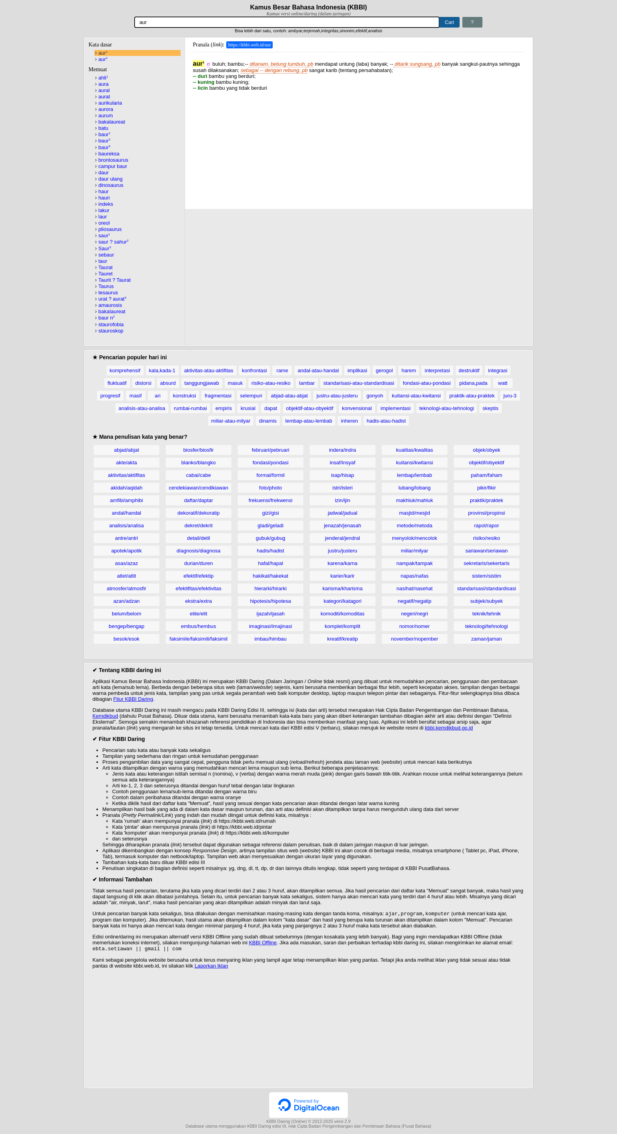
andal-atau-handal (318, 370)
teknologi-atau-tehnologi (446, 408)
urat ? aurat (112, 299)
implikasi (357, 370)
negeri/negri (414, 614)
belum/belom (126, 614)
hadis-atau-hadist (386, 421)
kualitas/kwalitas (414, 450)
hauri (104, 198)
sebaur (106, 255)
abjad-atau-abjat (289, 396)
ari (157, 396)
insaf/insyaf (342, 462)
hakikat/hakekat (270, 576)
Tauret (105, 274)
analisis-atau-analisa (141, 408)
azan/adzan (126, 601)
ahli (103, 78)
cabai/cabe (198, 475)
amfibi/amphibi (126, 500)
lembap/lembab (414, 475)
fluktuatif (116, 383)
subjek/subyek (486, 601)
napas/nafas (415, 576)
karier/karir (343, 576)
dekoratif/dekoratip (198, 513)
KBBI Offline (263, 943)
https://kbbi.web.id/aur (249, 45)
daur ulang (110, 179)
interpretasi (437, 370)
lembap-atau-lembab (308, 421)
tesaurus (108, 293)
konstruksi (184, 396)
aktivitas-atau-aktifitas (208, 370)
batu (103, 128)
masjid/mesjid (414, 513)
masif (135, 396)
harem (408, 370)
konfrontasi (254, 370)
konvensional (357, 408)
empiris (224, 408)
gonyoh (374, 396)
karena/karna (343, 563)
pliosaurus (110, 229)
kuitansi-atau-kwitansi (416, 396)
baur (104, 134)
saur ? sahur (113, 242)
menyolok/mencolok (414, 538)
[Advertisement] (359, 146)
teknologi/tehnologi (486, 626)
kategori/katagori (342, 601)
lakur (103, 210)
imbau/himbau (271, 639)
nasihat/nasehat (415, 588)
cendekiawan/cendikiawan (198, 488)
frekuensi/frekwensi (270, 500)
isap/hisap (342, 475)
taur (102, 261)
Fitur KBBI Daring (133, 699)
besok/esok (127, 639)
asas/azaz (126, 563)
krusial (247, 408)
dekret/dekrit (199, 525)
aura (103, 84)
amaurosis (110, 305)
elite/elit (198, 614)
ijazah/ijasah (271, 614)
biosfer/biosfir (198, 450)
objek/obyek (486, 450)
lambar (307, 383)
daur (103, 172)
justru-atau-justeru (337, 396)
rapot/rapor (486, 525)
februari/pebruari (270, 450)
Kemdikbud (105, 716)
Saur (104, 248)
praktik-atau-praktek (472, 396)
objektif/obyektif (486, 462)
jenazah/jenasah (342, 525)
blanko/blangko (198, 462)
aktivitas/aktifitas (126, 475)
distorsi (143, 383)
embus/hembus (198, 626)
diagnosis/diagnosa (198, 551)
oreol (104, 223)
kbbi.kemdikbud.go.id (449, 728)
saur (104, 235)
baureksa (108, 154)
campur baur (112, 166)
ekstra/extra (198, 601)
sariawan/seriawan (487, 551)
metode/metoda (414, 525)
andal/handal (126, 513)
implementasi (396, 408)
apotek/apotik (126, 551)
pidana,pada (473, 383)
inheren (349, 421)
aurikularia (110, 103)
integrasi (497, 370)
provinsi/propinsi (486, 513)
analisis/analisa (126, 525)
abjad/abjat (126, 450)
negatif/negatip (414, 601)
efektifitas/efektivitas (198, 588)
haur (103, 191)
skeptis (490, 408)
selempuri (251, 396)
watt (503, 383)
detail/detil (198, 538)
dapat (270, 408)
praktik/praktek (486, 500)
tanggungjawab (202, 383)
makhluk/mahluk (414, 500)
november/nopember (414, 639)
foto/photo (270, 488)
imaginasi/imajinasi (270, 626)
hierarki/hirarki (271, 588)
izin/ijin (342, 500)
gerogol (384, 370)
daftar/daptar (198, 500)
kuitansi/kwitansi (414, 462)
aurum (105, 115)
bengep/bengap (126, 626)
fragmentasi (218, 396)
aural (104, 90)
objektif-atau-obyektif (309, 408)
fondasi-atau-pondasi (427, 383)
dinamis (268, 421)
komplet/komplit (342, 626)
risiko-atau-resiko (270, 383)
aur (102, 53)
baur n (106, 318)
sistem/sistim (486, 576)
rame (282, 370)
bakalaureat (111, 122)
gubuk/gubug (270, 538)
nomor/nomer (414, 626)
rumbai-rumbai (190, 408)
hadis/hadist (270, 551)
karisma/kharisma (343, 588)
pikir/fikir (486, 488)
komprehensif (125, 370)
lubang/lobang (415, 488)
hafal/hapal (270, 563)
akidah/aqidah (126, 488)
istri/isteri (343, 488)
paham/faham (486, 475)
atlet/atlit (126, 576)
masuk (235, 383)
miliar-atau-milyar (231, 421)
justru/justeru (342, 551)
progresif (110, 396)
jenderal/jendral (342, 538)
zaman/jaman (486, 639)
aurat (104, 97)
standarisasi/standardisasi (486, 588)
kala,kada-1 (162, 370)
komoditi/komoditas (342, 614)
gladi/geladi (271, 525)
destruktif (469, 370)
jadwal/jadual (342, 513)
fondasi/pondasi (270, 462)
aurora (105, 109)
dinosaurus (111, 185)
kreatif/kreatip (342, 639)
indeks (105, 204)
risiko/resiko (486, 538)
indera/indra (342, 450)
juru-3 (509, 396)
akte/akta (126, 462)
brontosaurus (113, 160)
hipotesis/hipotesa (270, 601)
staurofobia (111, 324)
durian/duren (198, 563)
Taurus (106, 286)
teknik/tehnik (486, 614)
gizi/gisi (270, 513)
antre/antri (126, 538)
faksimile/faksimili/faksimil (198, 639)
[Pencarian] (287, 22)
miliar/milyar (414, 551)
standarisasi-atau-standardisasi (358, 383)
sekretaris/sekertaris (486, 563)
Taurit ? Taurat (114, 280)
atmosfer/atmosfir (126, 588)
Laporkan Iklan (211, 967)
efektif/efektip (198, 576)
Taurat (105, 267)
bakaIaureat (112, 311)
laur (102, 217)
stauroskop (111, 331)
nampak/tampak (414, 563)
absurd (168, 383)
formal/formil (271, 475)
